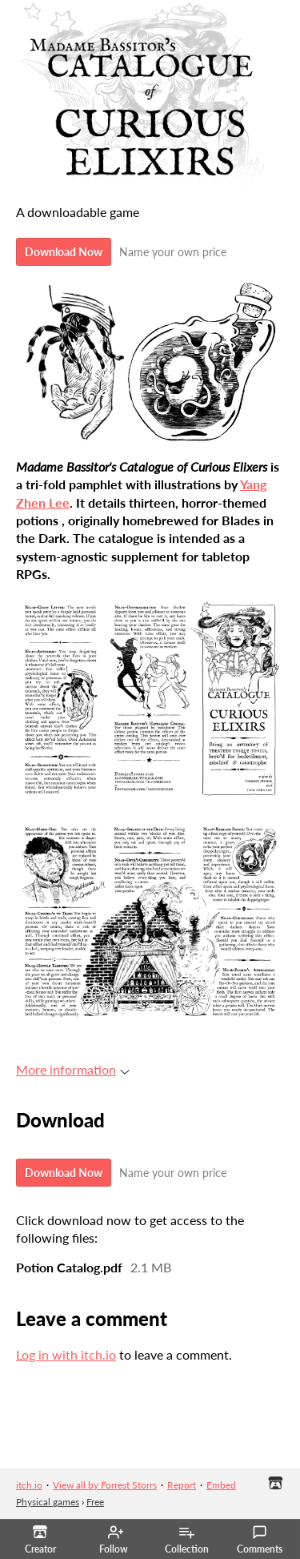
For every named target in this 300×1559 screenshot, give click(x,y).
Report (181, 1485)
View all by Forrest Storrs (105, 1485)
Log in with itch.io (66, 1354)
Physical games (47, 1502)
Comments (259, 1540)
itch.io (29, 1485)
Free (95, 1502)
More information (73, 1069)
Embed (221, 1485)
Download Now (63, 252)
